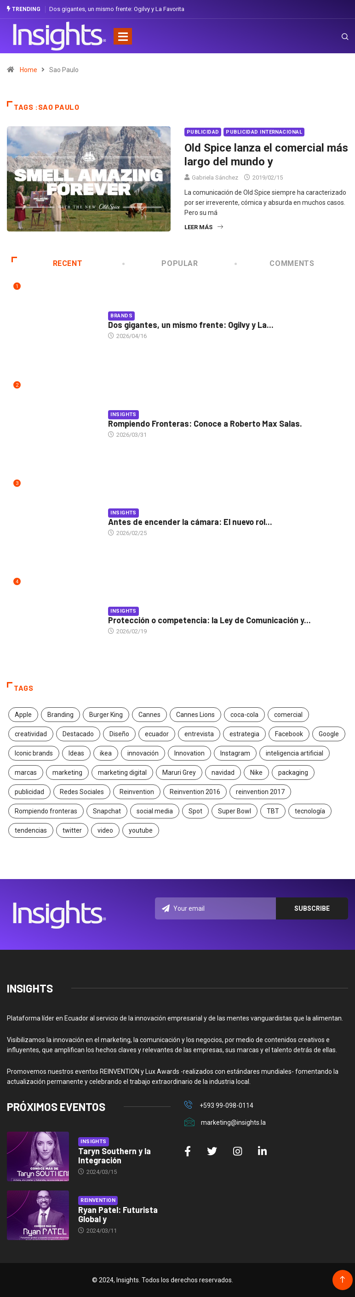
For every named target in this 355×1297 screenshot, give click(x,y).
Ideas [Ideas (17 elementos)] (76, 752)
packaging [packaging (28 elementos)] (293, 772)
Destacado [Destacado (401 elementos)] (78, 733)
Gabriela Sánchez (215, 177)
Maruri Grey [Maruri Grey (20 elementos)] (179, 772)
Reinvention (97, 1200)
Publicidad (203, 132)
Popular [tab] (161, 263)
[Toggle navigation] (122, 36)
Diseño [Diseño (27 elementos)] (119, 733)
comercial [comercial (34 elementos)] (288, 714)
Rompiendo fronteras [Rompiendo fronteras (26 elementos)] (46, 810)
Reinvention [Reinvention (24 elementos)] (137, 791)
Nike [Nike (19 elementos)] (256, 772)
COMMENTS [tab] (275, 263)
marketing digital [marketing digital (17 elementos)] (122, 772)
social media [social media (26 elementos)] (155, 810)
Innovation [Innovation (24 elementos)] (189, 752)
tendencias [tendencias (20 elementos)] (31, 830)
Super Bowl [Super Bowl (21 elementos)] (234, 810)
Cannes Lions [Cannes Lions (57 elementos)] (195, 714)
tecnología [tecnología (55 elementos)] (310, 810)
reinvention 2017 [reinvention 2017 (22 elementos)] (260, 791)
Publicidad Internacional (264, 132)
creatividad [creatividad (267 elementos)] (31, 733)
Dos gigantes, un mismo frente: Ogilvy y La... (191, 325)
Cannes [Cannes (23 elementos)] (149, 714)
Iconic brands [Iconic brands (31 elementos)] (34, 752)
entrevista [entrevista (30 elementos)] (199, 733)
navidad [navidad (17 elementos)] (223, 772)
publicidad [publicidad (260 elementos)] (29, 791)
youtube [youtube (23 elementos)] (141, 830)
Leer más (203, 227)
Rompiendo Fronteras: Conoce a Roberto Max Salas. (205, 423)
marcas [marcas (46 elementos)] (26, 772)
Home (28, 69)
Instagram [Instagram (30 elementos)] (235, 752)
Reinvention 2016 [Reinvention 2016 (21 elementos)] (195, 791)
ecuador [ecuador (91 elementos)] (157, 733)
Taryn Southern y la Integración (114, 1155)
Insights (123, 414)
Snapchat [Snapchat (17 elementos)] (107, 810)
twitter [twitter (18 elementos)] (72, 830)
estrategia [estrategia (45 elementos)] (244, 733)
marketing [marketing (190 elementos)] (67, 772)
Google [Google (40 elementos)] (329, 733)
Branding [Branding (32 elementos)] (60, 714)
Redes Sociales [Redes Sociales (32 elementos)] (82, 791)
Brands (121, 316)
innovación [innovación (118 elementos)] (143, 752)
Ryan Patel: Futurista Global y (118, 1214)
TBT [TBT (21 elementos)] (273, 810)
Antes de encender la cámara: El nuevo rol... (190, 522)
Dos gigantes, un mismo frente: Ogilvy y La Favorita (116, 9)
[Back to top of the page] (342, 1279)
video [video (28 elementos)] (105, 830)
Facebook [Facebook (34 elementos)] (289, 733)
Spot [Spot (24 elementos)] (195, 810)
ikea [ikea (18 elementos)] (106, 752)
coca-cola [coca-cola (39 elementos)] (244, 714)
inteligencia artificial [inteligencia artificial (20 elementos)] (294, 752)
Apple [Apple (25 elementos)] (23, 714)
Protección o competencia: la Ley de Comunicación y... (209, 620)
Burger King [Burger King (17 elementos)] (106, 714)
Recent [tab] (46, 263)
